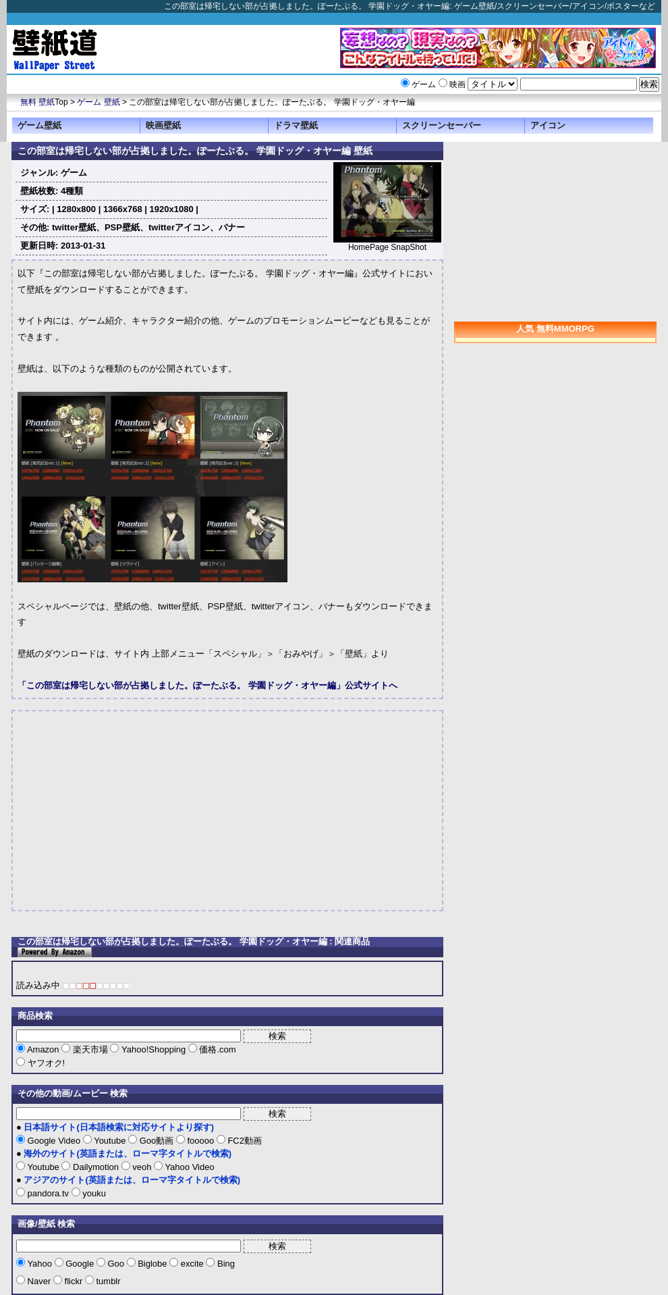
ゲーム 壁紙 (98, 102)
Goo (116, 1264)
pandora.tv (48, 1193)
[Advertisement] (131, 810)
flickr (73, 1281)
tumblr (107, 1281)
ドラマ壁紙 (296, 125)
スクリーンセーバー (441, 125)
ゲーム (424, 84)
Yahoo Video (189, 1167)
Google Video (54, 1141)
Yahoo (40, 1264)
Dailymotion (95, 1167)
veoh (142, 1167)
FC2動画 (243, 1141)
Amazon (43, 1049)
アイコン (547, 125)
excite (192, 1264)
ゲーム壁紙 (39, 125)
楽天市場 (90, 1049)
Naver (39, 1281)
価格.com (216, 1049)
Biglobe (153, 1264)
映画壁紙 (163, 125)
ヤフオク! (45, 1063)
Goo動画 (156, 1141)
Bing (225, 1264)
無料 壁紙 (37, 102)
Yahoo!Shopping (153, 1049)
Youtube (110, 1141)
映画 (457, 84)
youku (93, 1193)
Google (79, 1264)
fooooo (201, 1141)
